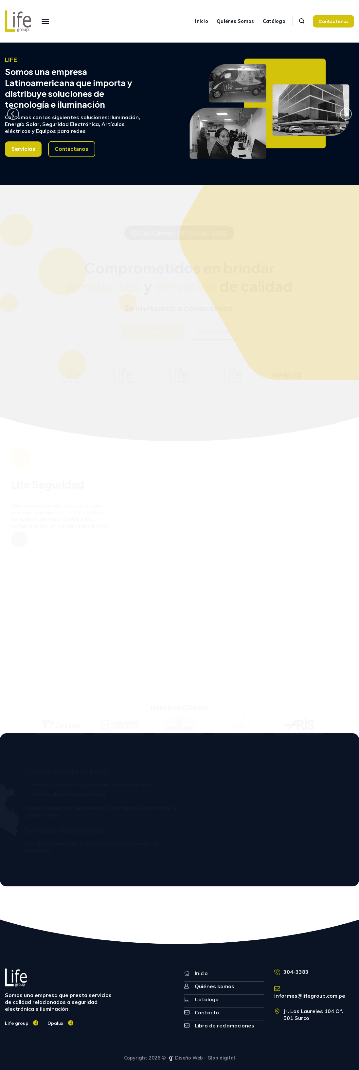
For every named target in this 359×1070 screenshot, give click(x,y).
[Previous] (13, 113)
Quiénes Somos (235, 21)
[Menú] (45, 21)
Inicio (201, 21)
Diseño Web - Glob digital (201, 1058)
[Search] (301, 21)
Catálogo (274, 21)
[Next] (346, 113)
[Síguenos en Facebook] (35, 1023)
